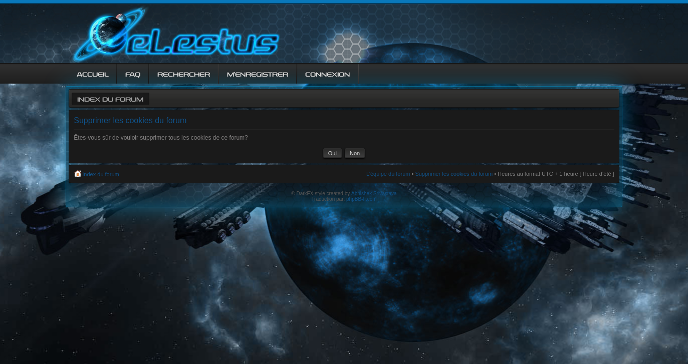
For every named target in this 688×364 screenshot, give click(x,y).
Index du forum (110, 98)
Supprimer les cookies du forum (454, 174)
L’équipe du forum (388, 174)
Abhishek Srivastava (374, 193)
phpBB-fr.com (361, 199)
